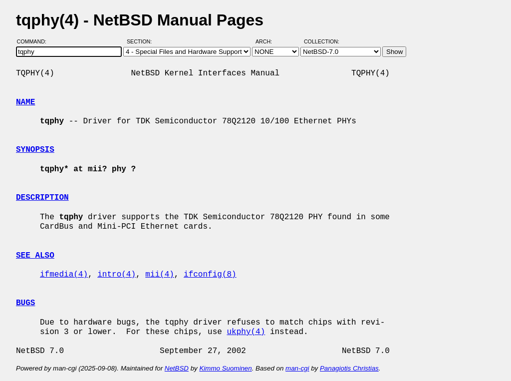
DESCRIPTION (42, 197)
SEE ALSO (35, 255)
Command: (34, 41)
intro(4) (116, 274)
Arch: (268, 41)
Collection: (321, 41)
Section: (141, 41)
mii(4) (159, 274)
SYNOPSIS (35, 149)
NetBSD (177, 368)
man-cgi (297, 368)
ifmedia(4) (64, 274)
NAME (25, 102)
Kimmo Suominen (225, 368)
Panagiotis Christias (349, 368)
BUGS (25, 303)
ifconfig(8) (210, 274)
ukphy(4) (246, 332)
